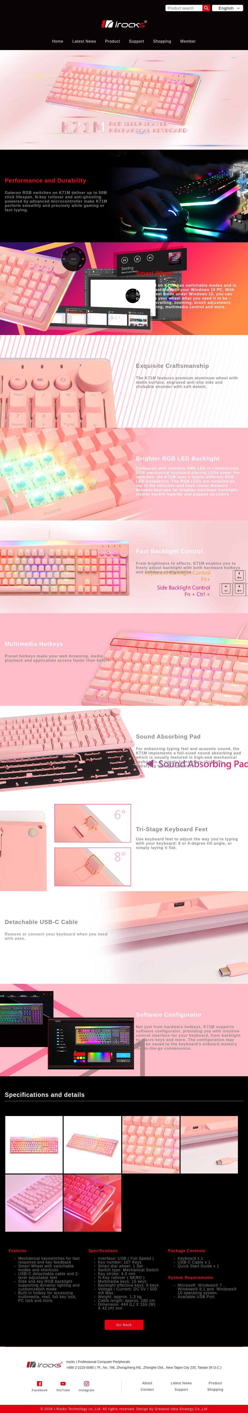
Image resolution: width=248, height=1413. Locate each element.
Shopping (162, 41)
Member (188, 41)
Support (136, 41)
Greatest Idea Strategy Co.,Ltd (181, 1409)
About (147, 1383)
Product (112, 41)
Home (57, 41)
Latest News (84, 41)
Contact (147, 1389)
